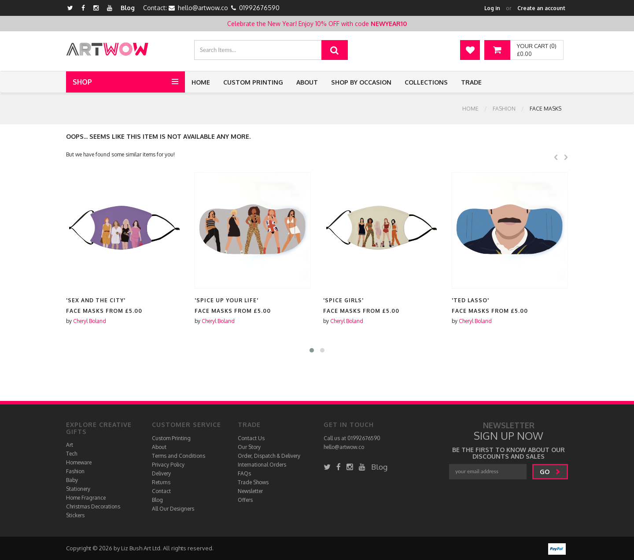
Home (201, 82)
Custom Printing (253, 82)
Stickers (75, 515)
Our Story (249, 447)
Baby (72, 480)
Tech (71, 453)
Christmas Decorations (93, 506)
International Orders (262, 464)
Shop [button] (82, 82)
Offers (245, 500)
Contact (161, 491)
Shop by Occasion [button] (361, 82)
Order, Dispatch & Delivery (269, 455)
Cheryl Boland (89, 321)
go (550, 471)
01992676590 (259, 7)
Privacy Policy (168, 464)
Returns (161, 482)
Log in (492, 8)
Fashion (504, 108)
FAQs (244, 473)
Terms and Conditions (178, 455)
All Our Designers (173, 508)
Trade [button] (471, 82)
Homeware (79, 462)
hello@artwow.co (203, 7)
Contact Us (251, 438)
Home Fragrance (86, 497)
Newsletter (250, 491)
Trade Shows (253, 482)
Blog (128, 7)
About (307, 82)
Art (69, 444)
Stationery (78, 489)
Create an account (541, 8)
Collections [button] (426, 82)
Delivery (161, 473)
